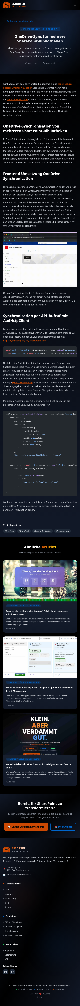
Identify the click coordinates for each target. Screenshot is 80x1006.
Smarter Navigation (17, 99)
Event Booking (10, 931)
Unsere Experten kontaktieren (26, 826)
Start (6, 889)
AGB (5, 959)
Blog (6, 902)
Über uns (8, 894)
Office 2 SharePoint (12, 922)
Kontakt (7, 907)
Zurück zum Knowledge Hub (18, 21)
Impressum (9, 950)
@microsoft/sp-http (22, 382)
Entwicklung (9, 898)
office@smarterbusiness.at (19, 874)
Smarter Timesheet (12, 935)
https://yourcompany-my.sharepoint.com (24, 340)
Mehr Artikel (63, 826)
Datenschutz (9, 954)
